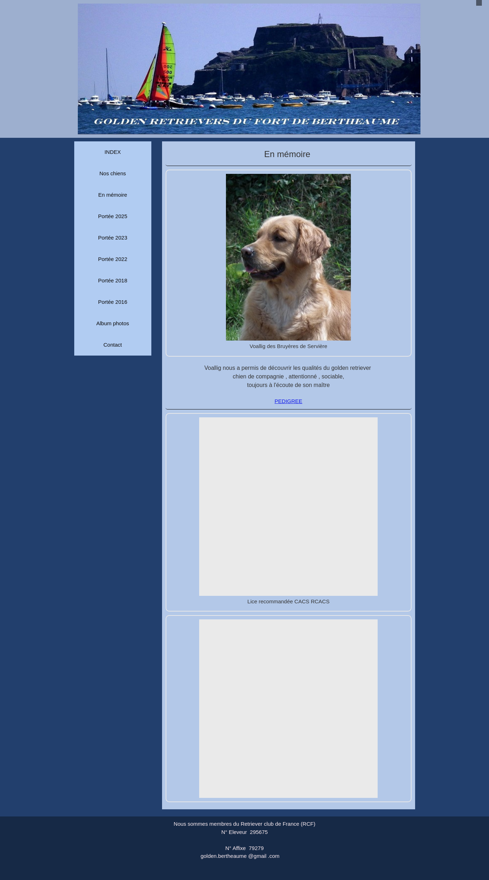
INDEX (113, 152)
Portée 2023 (112, 238)
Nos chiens (113, 173)
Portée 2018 (112, 280)
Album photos (112, 323)
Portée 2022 (112, 259)
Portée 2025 (112, 216)
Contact (113, 345)
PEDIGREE (288, 401)
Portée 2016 (112, 302)
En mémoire (112, 195)
